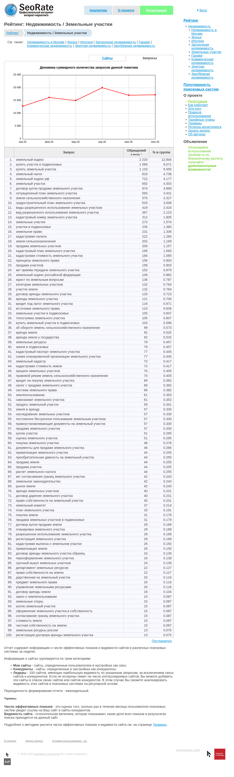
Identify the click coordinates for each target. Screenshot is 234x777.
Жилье (72, 42)
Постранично (162, 641)
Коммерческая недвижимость (49, 46)
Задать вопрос (199, 130)
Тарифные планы (201, 119)
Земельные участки (206, 52)
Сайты (107, 58)
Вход (203, 10)
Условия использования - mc (69, 740)
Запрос (69, 152)
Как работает (198, 105)
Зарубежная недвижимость (134, 46)
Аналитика (98, 10)
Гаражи (144, 42)
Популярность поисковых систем (201, 87)
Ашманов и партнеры (47, 754)
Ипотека (86, 42)
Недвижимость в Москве (45, 42)
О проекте (126, 10)
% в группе (161, 152)
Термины (160, 724)
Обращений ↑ (136, 152)
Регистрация (156, 10)
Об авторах (196, 134)
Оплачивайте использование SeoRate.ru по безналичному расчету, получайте (205, 158)
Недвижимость (199, 26)
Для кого (194, 108)
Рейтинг (12, 33)
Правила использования (199, 114)
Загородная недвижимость (116, 42)
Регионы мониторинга (204, 127)
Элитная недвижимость (93, 46)
